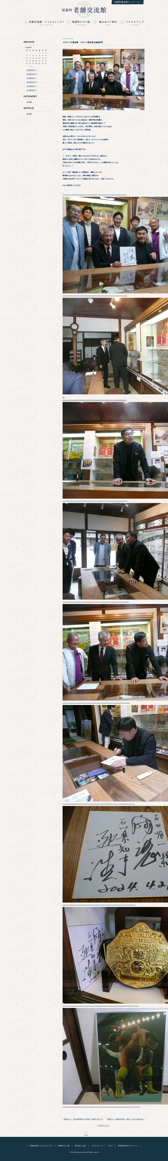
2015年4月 (30, 90)
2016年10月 (31, 74)
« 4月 (30, 66)
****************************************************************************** (94, 400)
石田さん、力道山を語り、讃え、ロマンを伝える (125, 1119)
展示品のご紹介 (80, 1146)
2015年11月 (31, 82)
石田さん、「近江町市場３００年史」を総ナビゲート (83, 1119)
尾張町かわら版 (64, 1146)
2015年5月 (30, 86)
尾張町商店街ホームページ (128, 1146)
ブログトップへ (103, 1125)
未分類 (29, 102)
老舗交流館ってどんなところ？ (41, 1146)
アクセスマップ (97, 1146)
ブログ (110, 1146)
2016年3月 (30, 78)
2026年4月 (30, 70)
